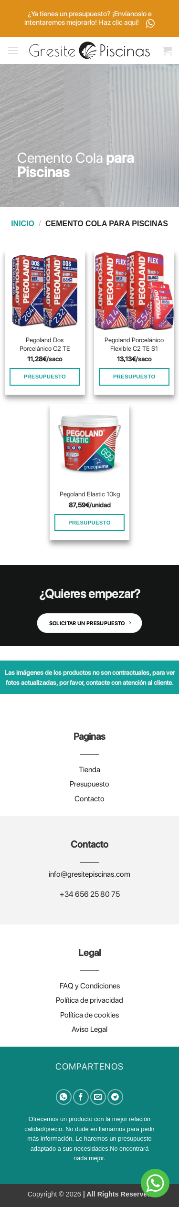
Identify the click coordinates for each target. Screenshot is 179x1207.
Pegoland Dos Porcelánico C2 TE (45, 344)
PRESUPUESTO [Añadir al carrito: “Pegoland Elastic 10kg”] (89, 522)
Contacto (89, 798)
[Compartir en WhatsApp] (64, 1097)
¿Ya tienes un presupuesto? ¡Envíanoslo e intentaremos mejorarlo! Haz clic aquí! (89, 18)
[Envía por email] (98, 1097)
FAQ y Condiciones (90, 985)
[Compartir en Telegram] (115, 1097)
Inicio (22, 224)
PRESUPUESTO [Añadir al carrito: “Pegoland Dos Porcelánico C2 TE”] (44, 376)
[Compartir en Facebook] (81, 1097)
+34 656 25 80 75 (90, 894)
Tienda (89, 769)
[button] (13, 50)
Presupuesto (89, 783)
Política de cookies (89, 1014)
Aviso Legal (89, 1029)
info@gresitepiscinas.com (89, 874)
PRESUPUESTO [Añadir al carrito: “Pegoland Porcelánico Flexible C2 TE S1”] (134, 376)
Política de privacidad (89, 1000)
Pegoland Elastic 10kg (90, 494)
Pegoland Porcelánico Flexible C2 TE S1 (134, 344)
